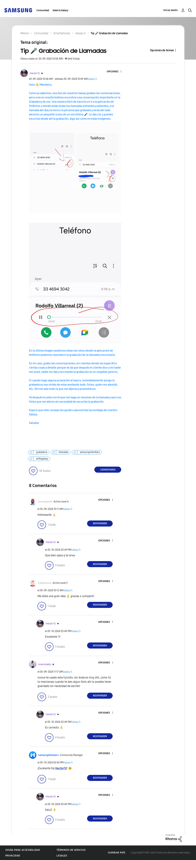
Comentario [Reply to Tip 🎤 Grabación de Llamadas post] (108, 469)
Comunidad (42, 10)
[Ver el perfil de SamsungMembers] (48, 755)
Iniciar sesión (170, 10)
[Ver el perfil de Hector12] (35, 73)
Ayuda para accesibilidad (22, 849)
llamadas (63, 452)
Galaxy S (92, 78)
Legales (62, 855)
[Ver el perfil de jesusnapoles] (45, 501)
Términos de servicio (71, 849)
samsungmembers (90, 452)
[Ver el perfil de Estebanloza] (44, 583)
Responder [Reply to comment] (100, 523)
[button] (115, 71)
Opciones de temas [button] (162, 50)
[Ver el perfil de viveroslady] (44, 664)
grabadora (41, 452)
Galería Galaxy (60, 10)
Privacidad (12, 855)
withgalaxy (42, 458)
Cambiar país (116, 852)
